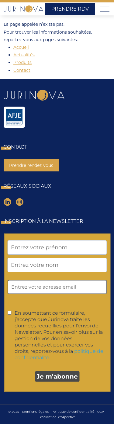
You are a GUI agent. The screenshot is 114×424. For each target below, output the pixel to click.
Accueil (21, 47)
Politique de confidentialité (73, 412)
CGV (100, 412)
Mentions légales (35, 412)
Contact (21, 70)
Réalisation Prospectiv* (57, 417)
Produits (22, 62)
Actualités (24, 55)
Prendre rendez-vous (31, 165)
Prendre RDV (70, 9)
